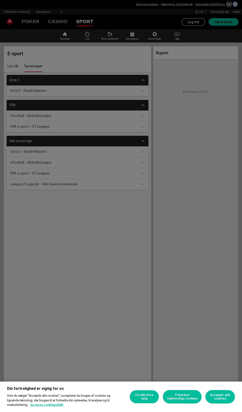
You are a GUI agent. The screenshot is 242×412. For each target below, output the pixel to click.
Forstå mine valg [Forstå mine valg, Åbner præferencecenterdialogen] (144, 396)
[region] (121, 397)
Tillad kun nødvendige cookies (182, 396)
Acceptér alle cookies (220, 396)
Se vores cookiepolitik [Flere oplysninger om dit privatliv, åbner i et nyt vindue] (46, 405)
